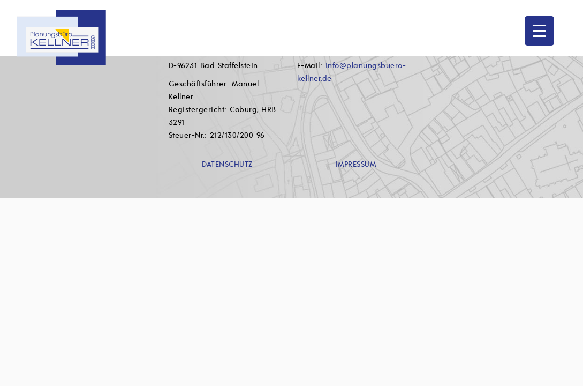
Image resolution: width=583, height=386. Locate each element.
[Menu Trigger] (539, 31)
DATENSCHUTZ (227, 164)
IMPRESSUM (356, 164)
